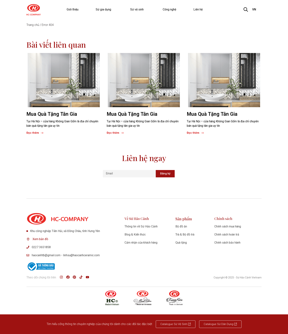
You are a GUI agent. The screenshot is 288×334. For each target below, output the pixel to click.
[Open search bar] (246, 9)
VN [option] (254, 9)
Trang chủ (32, 25)
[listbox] (256, 9)
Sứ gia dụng (104, 9)
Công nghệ (169, 9)
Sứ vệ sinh (137, 9)
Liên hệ (198, 9)
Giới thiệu (72, 9)
